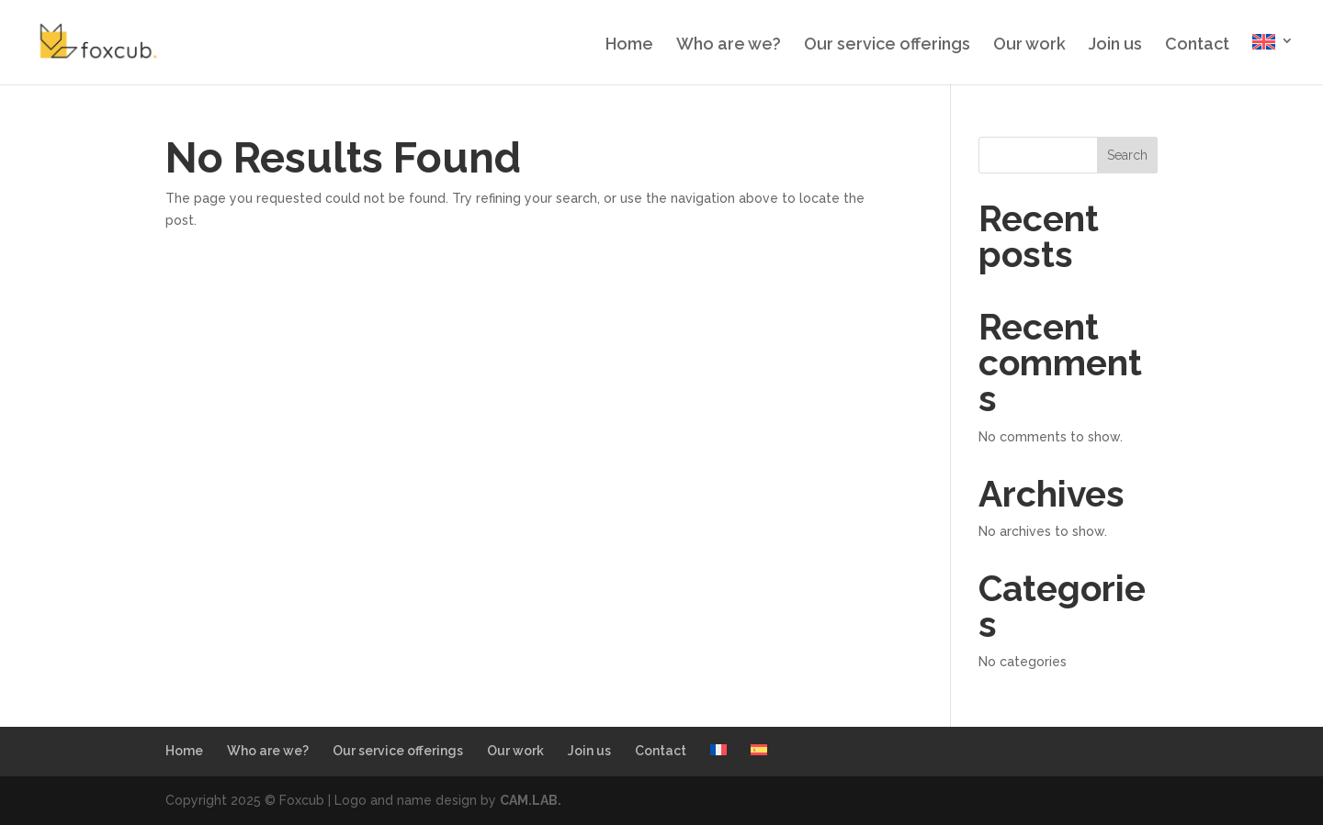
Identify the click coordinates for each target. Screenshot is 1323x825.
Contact (1197, 45)
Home (629, 45)
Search (1127, 155)
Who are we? (728, 45)
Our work (1029, 45)
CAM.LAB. (530, 800)
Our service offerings (887, 45)
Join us (1115, 45)
